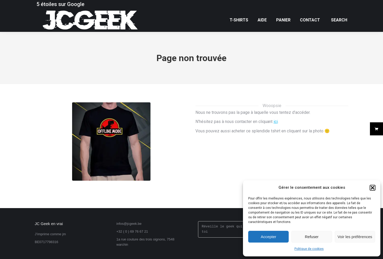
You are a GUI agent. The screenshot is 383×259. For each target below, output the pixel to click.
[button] (372, 187)
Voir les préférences (355, 236)
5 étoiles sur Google (60, 4)
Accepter (268, 236)
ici (276, 121)
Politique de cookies (309, 249)
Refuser (312, 236)
